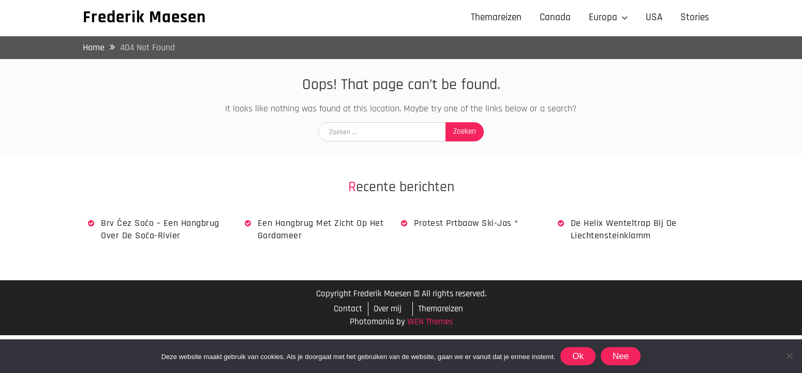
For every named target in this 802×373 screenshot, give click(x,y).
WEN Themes (430, 321)
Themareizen (496, 17)
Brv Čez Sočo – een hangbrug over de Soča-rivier (160, 229)
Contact (348, 309)
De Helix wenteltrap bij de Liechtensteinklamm (624, 229)
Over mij (388, 308)
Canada (555, 17)
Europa (603, 17)
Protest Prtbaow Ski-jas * (466, 223)
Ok (578, 356)
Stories (694, 17)
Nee (621, 356)
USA (654, 17)
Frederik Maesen (144, 17)
